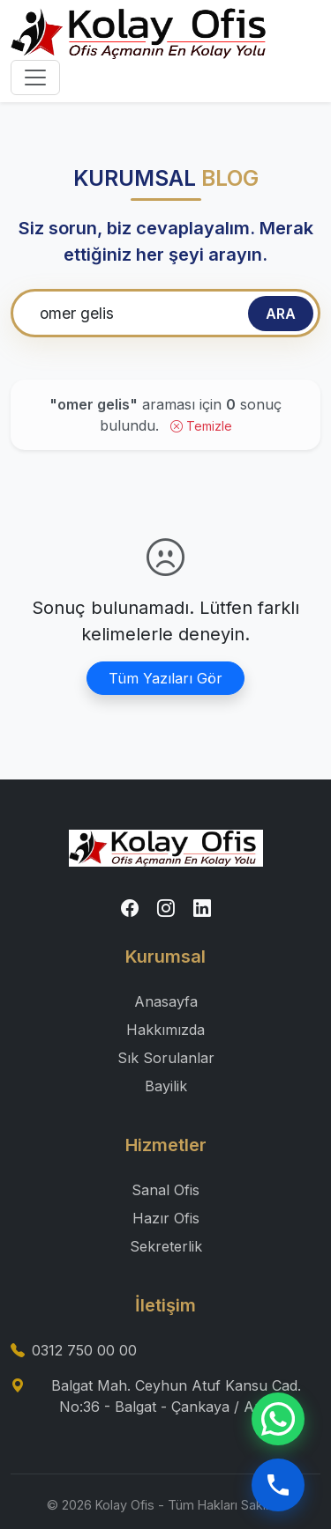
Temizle (201, 425)
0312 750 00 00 (84, 1350)
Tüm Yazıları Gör (165, 678)
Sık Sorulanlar (165, 1058)
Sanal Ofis (165, 1190)
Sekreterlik (166, 1246)
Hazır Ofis (165, 1218)
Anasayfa (166, 1001)
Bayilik (166, 1086)
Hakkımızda (165, 1029)
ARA (281, 313)
